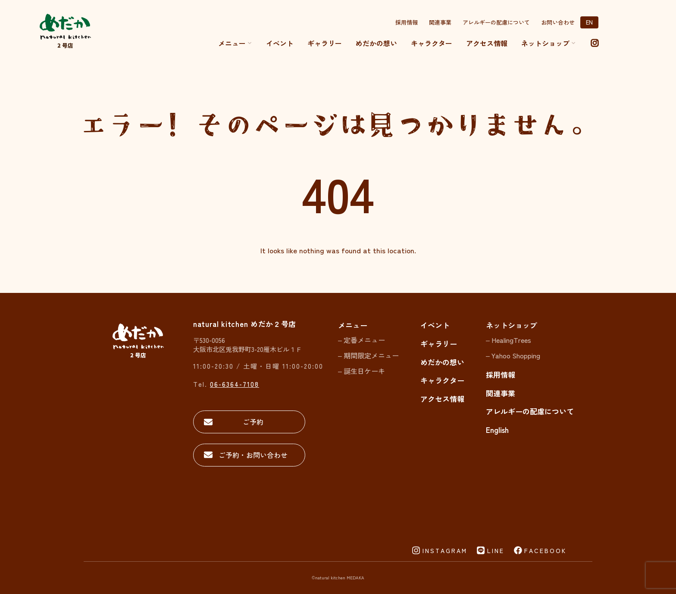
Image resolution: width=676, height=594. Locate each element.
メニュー (235, 43)
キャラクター (431, 43)
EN (589, 22)
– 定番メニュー (361, 340)
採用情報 (406, 22)
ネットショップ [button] (548, 43)
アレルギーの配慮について (496, 22)
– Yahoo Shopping (513, 355)
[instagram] (594, 43)
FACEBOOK (545, 550)
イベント (280, 43)
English (497, 429)
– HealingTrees (508, 340)
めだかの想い (376, 43)
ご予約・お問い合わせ (253, 455)
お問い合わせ (558, 22)
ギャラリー (324, 43)
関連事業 (440, 22)
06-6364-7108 (234, 384)
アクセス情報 (486, 43)
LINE (495, 550)
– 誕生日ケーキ (361, 371)
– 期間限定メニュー (368, 355)
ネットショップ (511, 325)
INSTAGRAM (444, 550)
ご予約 (253, 422)
